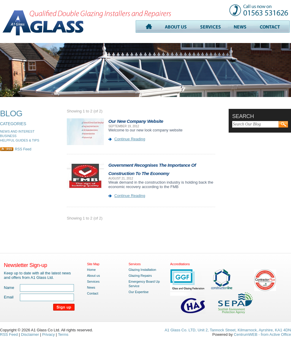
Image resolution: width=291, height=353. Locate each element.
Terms (63, 334)
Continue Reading (129, 139)
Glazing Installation (142, 269)
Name (9, 287)
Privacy (48, 334)
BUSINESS (8, 136)
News (91, 287)
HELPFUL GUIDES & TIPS (19, 140)
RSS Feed (23, 149)
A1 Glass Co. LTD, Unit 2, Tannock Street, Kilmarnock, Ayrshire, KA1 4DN (228, 330)
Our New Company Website (135, 121)
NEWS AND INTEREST (17, 131)
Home (91, 269)
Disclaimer (30, 334)
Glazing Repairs (140, 275)
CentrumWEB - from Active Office (262, 334)
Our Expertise (138, 292)
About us (93, 275)
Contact (92, 293)
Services (93, 281)
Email (9, 297)
